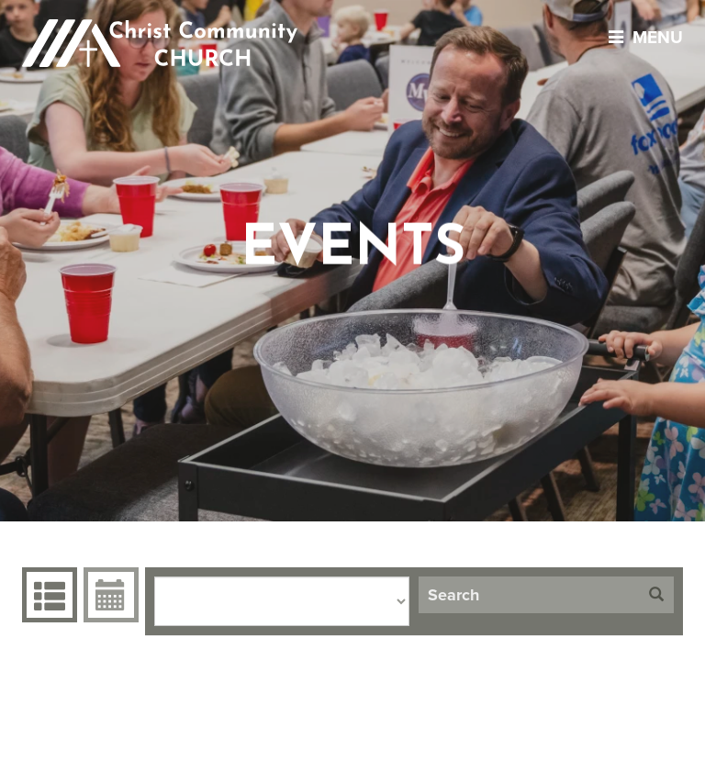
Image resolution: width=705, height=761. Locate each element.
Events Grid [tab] (47, 595)
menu (641, 37)
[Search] (529, 594)
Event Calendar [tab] (109, 595)
